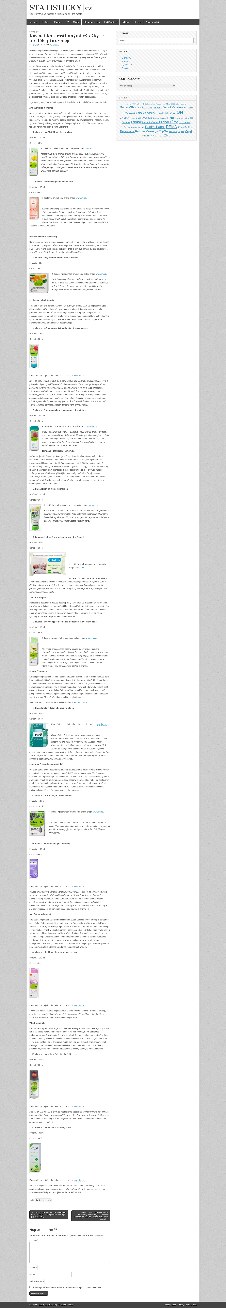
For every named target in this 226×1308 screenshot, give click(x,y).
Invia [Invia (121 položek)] (170, 117)
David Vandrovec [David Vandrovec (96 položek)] (174, 107)
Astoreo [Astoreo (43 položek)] (171, 104)
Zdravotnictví (152, 22)
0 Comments (54, 44)
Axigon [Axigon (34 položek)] (178, 104)
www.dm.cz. (81, 198)
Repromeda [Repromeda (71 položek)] (127, 131)
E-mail (32, 1274)
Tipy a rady (33, 32)
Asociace (126, 68)
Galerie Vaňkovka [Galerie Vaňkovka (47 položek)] (144, 118)
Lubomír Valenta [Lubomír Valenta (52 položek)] (150, 122)
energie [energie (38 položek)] (132, 118)
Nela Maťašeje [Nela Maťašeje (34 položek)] (139, 127)
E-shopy (46, 22)
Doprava (33, 22)
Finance (58, 22)
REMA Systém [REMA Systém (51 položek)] (184, 127)
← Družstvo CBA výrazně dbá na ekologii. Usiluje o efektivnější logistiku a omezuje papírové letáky (48, 1214)
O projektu (126, 58)
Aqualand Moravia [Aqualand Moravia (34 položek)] (154, 104)
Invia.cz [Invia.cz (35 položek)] (177, 118)
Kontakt (125, 61)
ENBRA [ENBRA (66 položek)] (124, 117)
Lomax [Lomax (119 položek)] (136, 122)
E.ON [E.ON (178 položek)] (178, 112)
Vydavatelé (127, 64)
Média (76, 22)
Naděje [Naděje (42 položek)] (131, 127)
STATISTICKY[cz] (62, 7)
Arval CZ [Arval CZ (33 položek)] (165, 104)
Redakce (35, 44)
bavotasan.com (190, 1305)
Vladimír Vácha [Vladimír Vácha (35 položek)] (158, 136)
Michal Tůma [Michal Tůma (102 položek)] (168, 122)
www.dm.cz (90, 148)
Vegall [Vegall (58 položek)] (181, 131)
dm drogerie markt (43, 1200)
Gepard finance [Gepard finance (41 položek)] (159, 118)
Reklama (126, 22)
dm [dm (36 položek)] (132, 113)
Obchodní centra (92, 22)
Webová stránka (36, 1281)
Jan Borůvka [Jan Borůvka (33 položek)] (185, 118)
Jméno (33, 1267)
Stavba (137, 22)
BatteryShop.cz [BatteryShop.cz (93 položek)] (131, 107)
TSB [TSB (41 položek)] (171, 132)
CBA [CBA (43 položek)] (150, 108)
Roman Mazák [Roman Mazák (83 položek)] (144, 131)
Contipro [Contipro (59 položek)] (157, 107)
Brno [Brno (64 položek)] (144, 107)
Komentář (34, 1240)
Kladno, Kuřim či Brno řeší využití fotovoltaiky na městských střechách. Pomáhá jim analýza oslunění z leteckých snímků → (91, 1215)
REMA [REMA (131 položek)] (171, 127)
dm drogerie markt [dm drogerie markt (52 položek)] (143, 113)
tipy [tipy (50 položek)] (156, 131)
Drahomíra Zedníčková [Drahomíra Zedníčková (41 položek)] (162, 113)
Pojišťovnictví (110, 22)
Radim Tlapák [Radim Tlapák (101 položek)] (155, 127)
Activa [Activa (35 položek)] (129, 104)
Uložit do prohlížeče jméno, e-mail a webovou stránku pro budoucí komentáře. (67, 1287)
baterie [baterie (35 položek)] (183, 104)
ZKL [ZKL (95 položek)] (167, 135)
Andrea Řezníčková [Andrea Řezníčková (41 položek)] (140, 104)
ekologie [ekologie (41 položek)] (186, 113)
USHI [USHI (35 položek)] (175, 132)
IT (67, 22)
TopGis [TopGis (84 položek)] (163, 131)
